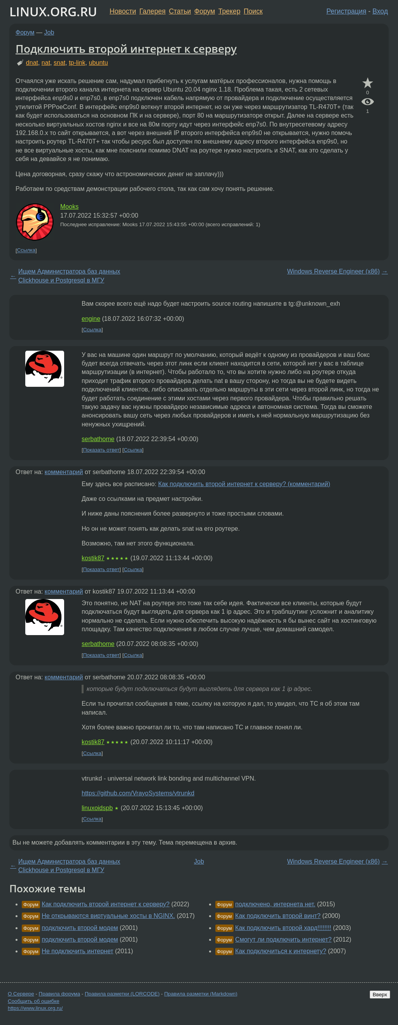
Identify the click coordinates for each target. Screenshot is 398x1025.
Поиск (253, 11)
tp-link (77, 62)
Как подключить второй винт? (278, 915)
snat (59, 62)
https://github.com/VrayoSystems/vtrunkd (138, 793)
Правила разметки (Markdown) (200, 994)
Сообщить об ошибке (33, 1001)
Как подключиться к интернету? (280, 951)
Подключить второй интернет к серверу (126, 48)
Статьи (180, 11)
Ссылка (26, 250)
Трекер (229, 11)
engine (91, 318)
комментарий (64, 472)
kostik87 (93, 558)
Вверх (380, 994)
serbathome (98, 439)
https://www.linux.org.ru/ (35, 1008)
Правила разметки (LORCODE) (122, 994)
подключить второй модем (80, 928)
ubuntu (98, 62)
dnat (32, 62)
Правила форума (59, 994)
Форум (204, 11)
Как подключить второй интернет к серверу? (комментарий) (244, 484)
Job (49, 32)
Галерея (153, 11)
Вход (380, 11)
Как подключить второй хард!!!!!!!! (283, 928)
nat (46, 62)
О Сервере (21, 994)
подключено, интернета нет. (275, 904)
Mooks (69, 206)
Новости (123, 11)
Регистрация (346, 11)
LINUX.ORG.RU (53, 11)
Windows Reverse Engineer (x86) (333, 271)
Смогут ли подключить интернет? (283, 939)
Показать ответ (101, 450)
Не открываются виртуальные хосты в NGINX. (108, 915)
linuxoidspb (97, 808)
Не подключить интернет (77, 951)
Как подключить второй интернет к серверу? (105, 904)
